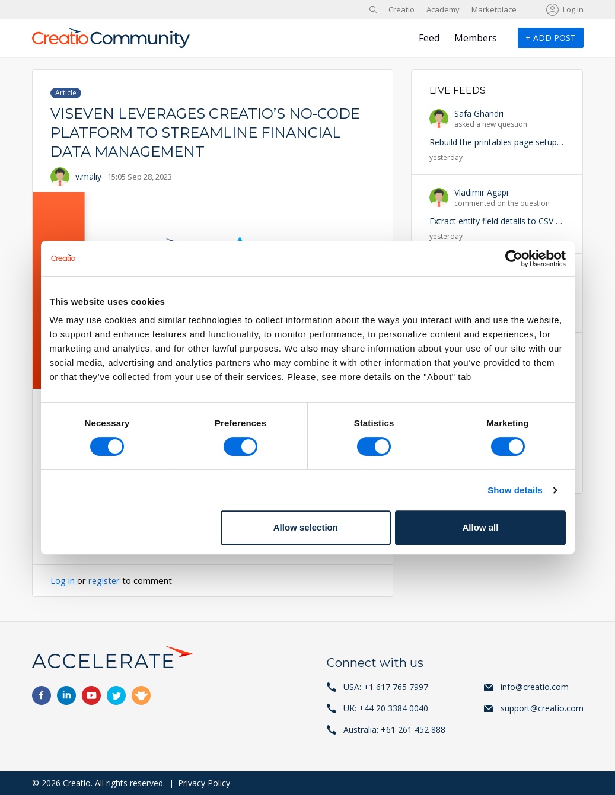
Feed (429, 37)
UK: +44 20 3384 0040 (385, 708)
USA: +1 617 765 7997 (385, 686)
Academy (443, 9)
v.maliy (88, 176)
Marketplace (494, 9)
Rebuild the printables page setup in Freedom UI (521, 142)
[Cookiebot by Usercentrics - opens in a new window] (514, 258)
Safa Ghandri (479, 113)
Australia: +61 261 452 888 (394, 729)
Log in (573, 9)
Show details (515, 490)
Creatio (401, 9)
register (105, 580)
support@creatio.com (542, 708)
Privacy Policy (204, 782)
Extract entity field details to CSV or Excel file (514, 220)
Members (475, 37)
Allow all (481, 527)
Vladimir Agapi (481, 192)
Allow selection (305, 527)
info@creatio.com (535, 686)
